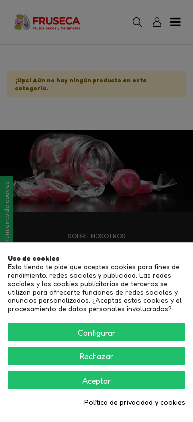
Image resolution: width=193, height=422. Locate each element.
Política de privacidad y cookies (134, 402)
